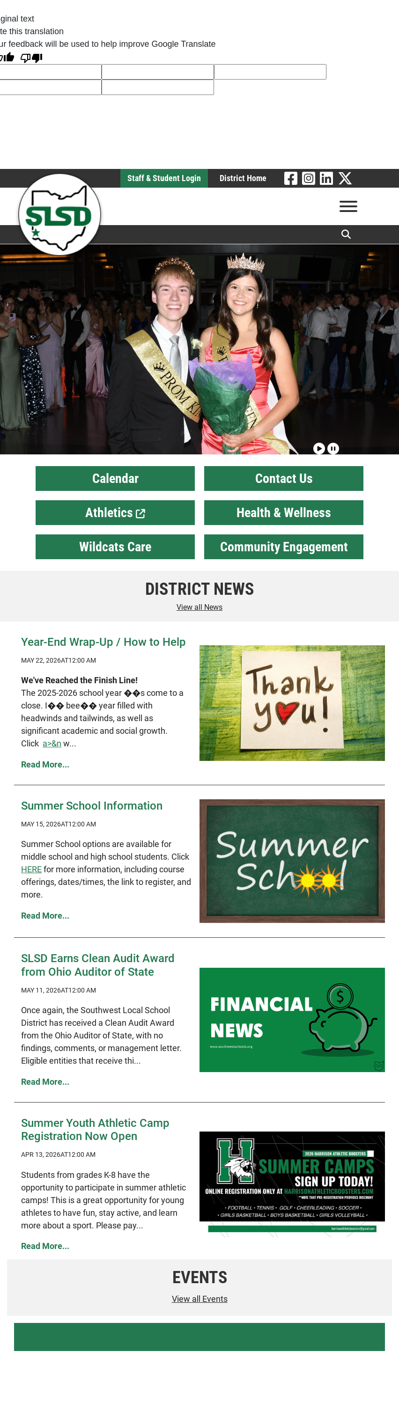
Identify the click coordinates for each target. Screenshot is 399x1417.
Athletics (115, 512)
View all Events (200, 1299)
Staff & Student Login (164, 178)
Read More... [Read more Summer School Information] (45, 915)
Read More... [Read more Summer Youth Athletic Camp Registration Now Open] (45, 1246)
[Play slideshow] (318, 445)
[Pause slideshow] (332, 445)
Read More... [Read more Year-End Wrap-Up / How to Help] (45, 764)
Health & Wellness (283, 512)
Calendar (115, 478)
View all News (199, 607)
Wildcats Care (115, 547)
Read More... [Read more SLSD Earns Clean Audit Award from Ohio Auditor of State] (45, 1082)
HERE (31, 869)
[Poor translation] (31, 57)
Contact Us (284, 478)
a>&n (52, 743)
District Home (243, 178)
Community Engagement (284, 547)
